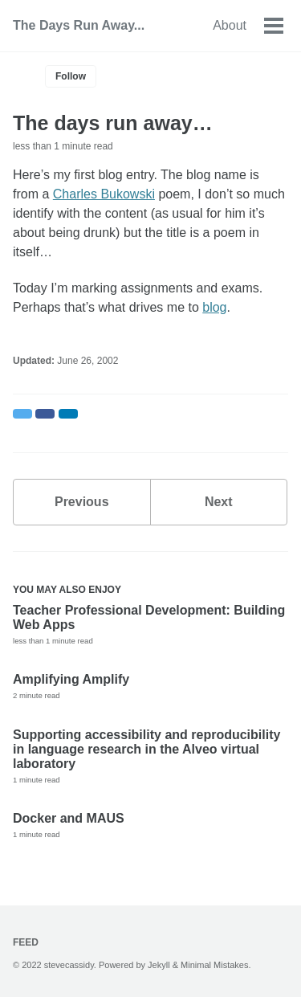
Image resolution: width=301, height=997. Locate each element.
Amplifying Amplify (71, 679)
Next (219, 502)
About (229, 25)
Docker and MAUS (68, 818)
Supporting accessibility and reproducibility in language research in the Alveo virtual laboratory (146, 749)
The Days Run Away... (78, 25)
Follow (70, 76)
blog (214, 307)
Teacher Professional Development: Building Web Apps (149, 617)
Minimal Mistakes (214, 965)
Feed (26, 942)
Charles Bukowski (104, 194)
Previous (82, 502)
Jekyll (159, 965)
